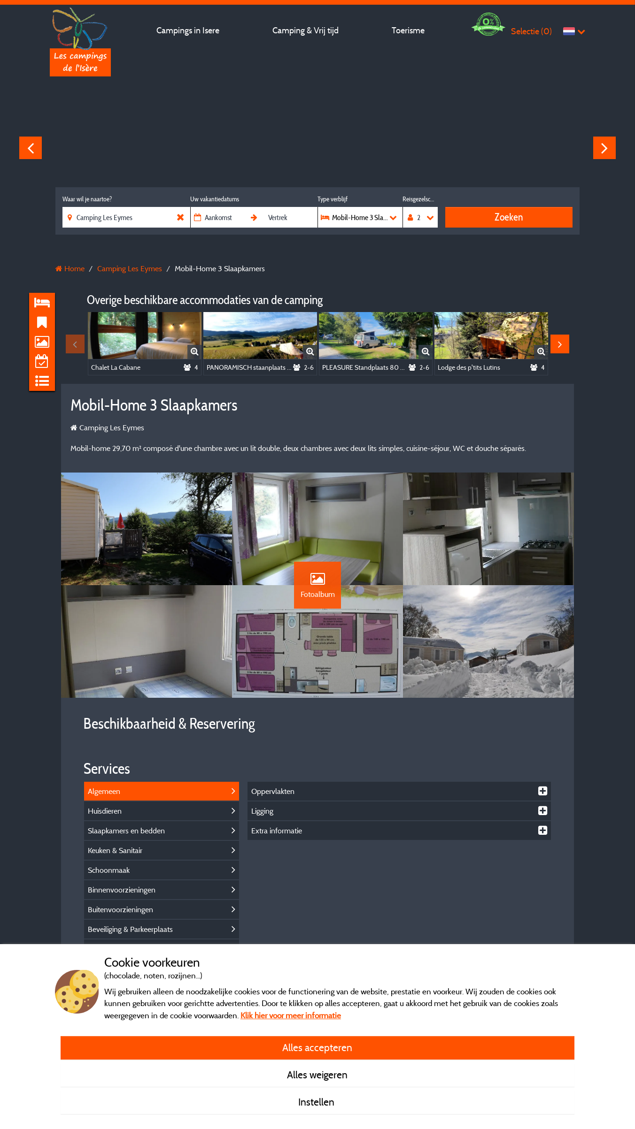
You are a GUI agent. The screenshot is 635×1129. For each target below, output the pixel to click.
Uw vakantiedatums (214, 199)
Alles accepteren (317, 1047)
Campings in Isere (187, 30)
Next (604, 148)
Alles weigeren (317, 1074)
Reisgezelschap (420, 199)
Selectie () (531, 31)
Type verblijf (333, 199)
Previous (30, 148)
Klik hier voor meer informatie (290, 1015)
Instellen (317, 1102)
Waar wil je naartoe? (87, 199)
